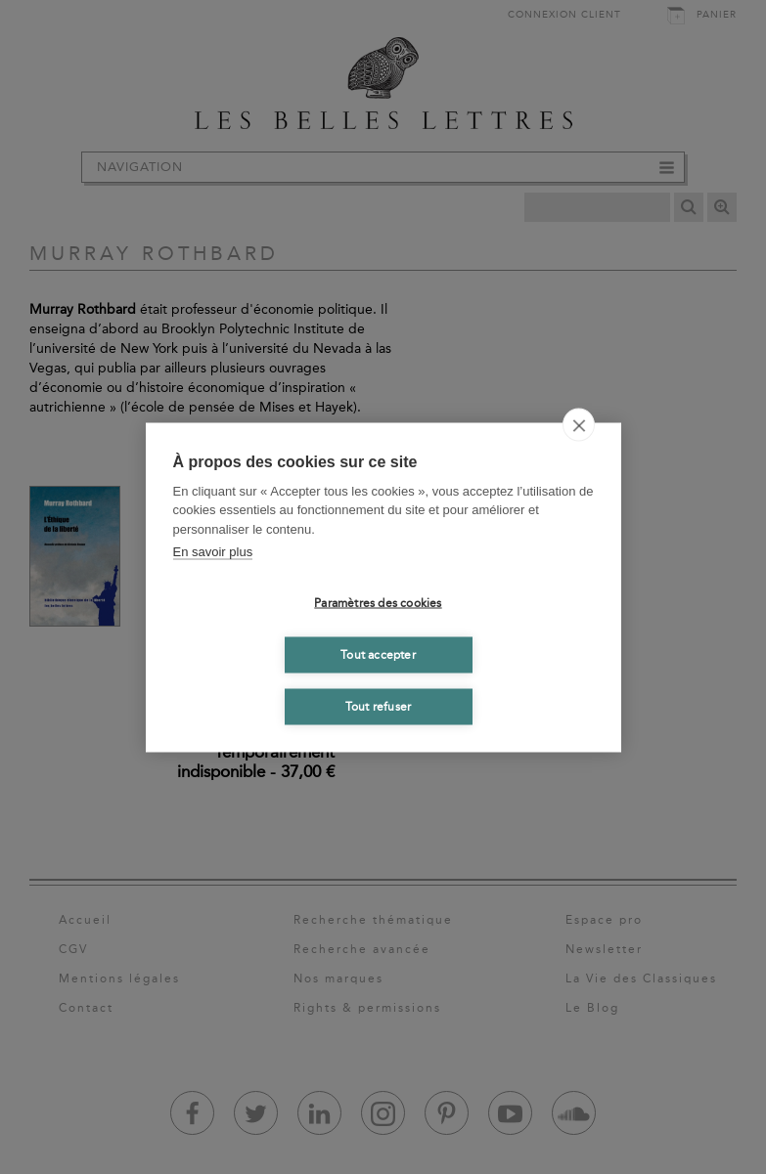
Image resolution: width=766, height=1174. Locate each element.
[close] (579, 424)
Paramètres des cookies (377, 603)
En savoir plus (213, 551)
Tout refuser (378, 707)
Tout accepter (378, 655)
